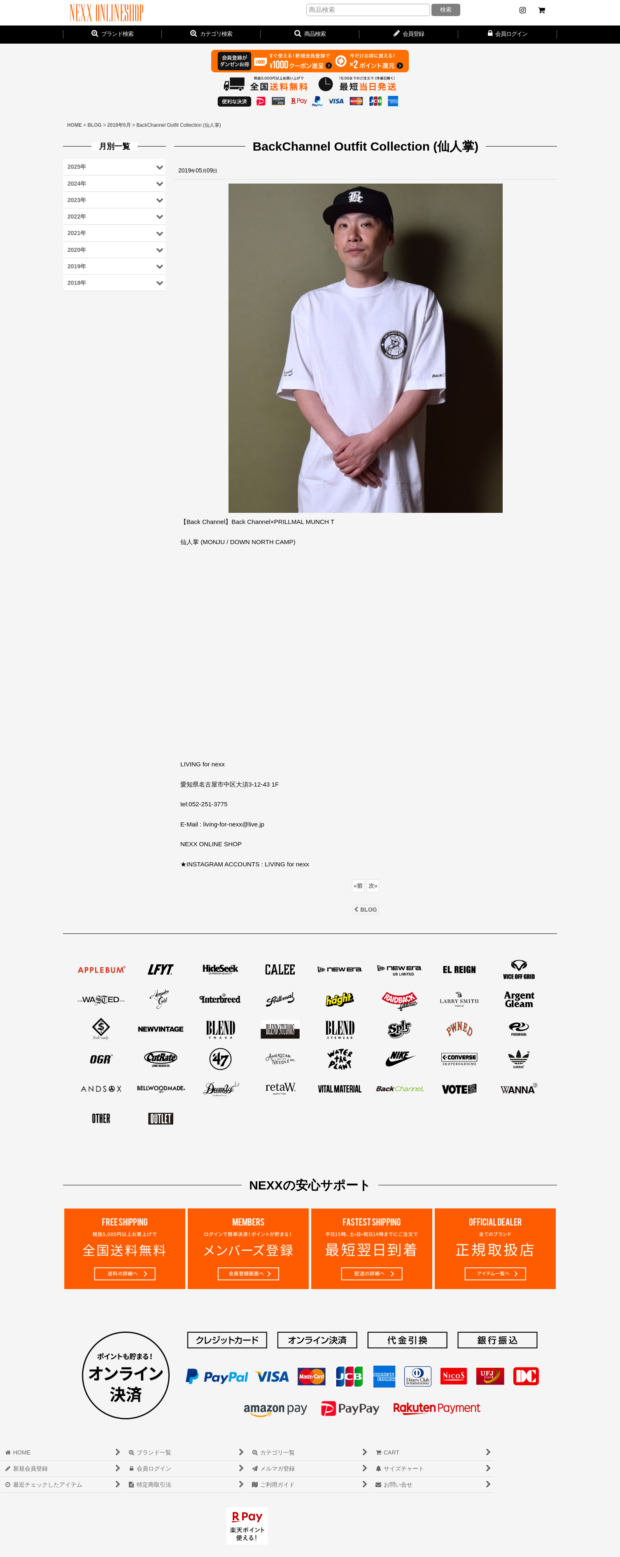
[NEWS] (522, 10)
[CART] (541, 10)
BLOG (365, 909)
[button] (310, 35)
